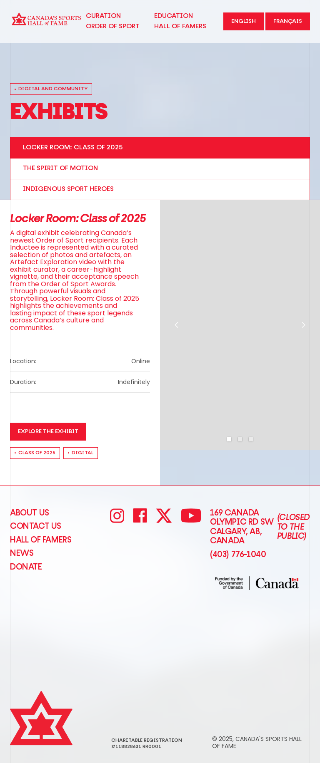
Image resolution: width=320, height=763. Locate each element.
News (21, 553)
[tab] (160, 147)
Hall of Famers (40, 540)
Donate (26, 567)
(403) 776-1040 (238, 554)
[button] (176, 325)
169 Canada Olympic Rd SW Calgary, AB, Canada (260, 527)
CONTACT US (35, 526)
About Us (29, 513)
